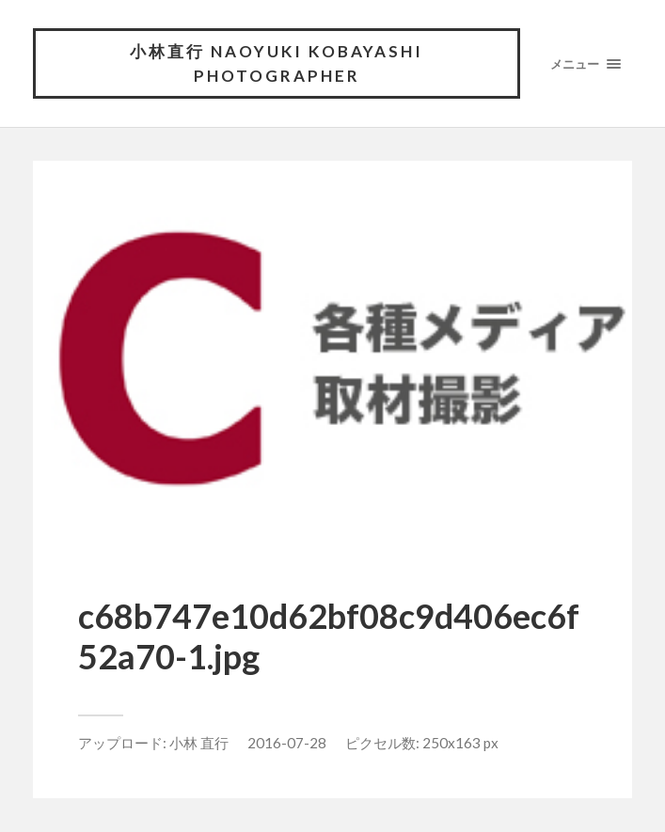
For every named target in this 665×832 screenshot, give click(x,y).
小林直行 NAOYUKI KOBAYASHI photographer (276, 63)
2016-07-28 (286, 742)
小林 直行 (199, 742)
